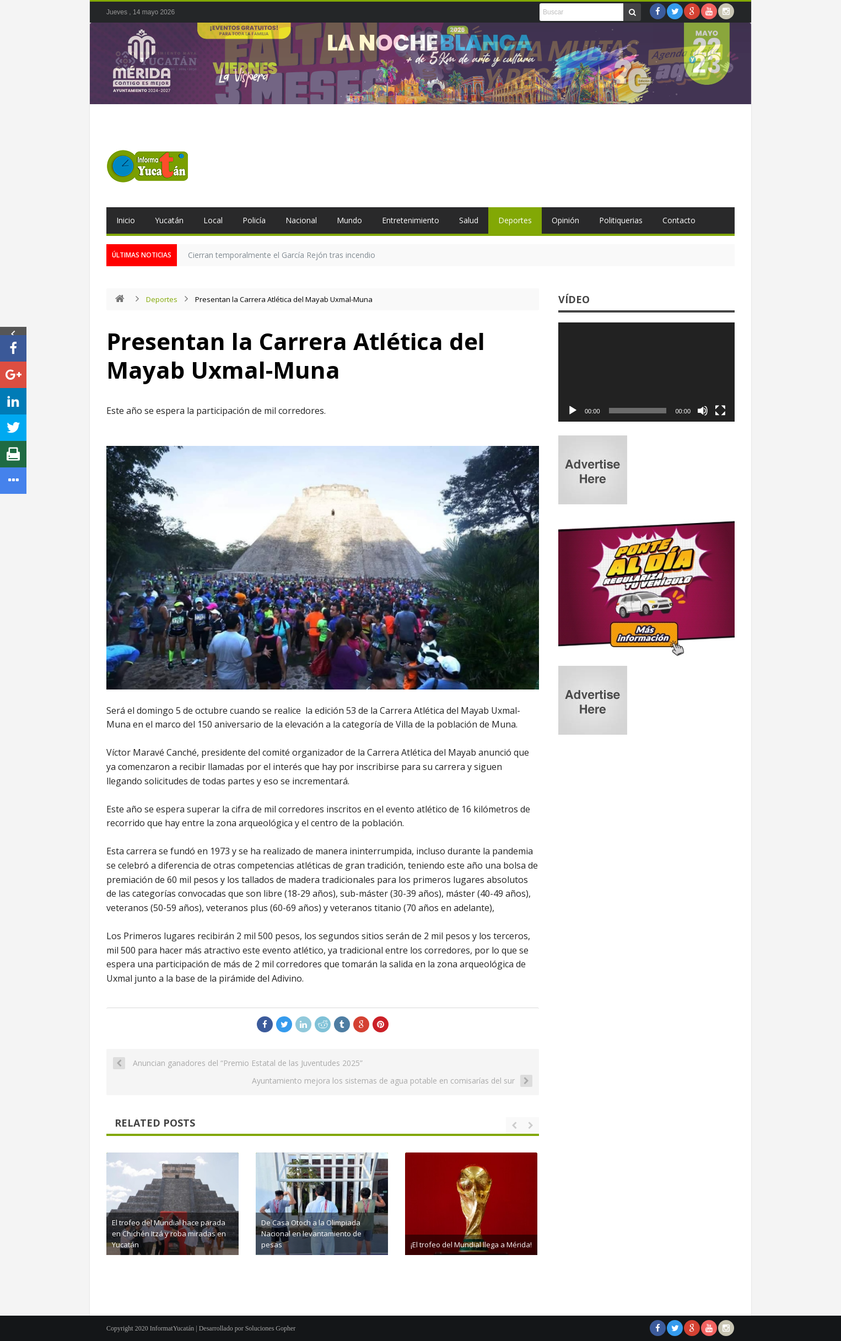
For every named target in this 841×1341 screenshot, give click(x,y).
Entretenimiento (410, 220)
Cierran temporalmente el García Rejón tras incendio (281, 255)
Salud (468, 220)
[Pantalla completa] (720, 410)
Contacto (679, 220)
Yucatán (169, 220)
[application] (646, 372)
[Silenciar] (702, 410)
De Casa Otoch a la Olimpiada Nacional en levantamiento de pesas (477, 1234)
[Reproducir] (572, 410)
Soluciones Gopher (270, 1328)
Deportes (515, 220)
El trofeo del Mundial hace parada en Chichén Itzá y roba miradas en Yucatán (335, 1234)
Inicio (125, 220)
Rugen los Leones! (175, 1245)
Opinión (565, 220)
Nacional (301, 220)
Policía (254, 220)
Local (213, 220)
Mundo (349, 220)
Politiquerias (621, 220)
